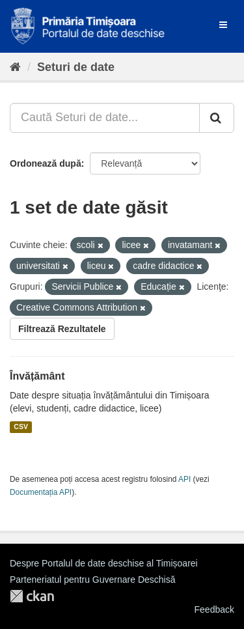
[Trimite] (216, 118)
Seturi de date (76, 67)
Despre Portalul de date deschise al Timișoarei (104, 563)
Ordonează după (45, 163)
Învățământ (37, 376)
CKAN (32, 596)
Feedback (214, 609)
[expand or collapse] (223, 25)
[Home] (15, 67)
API (184, 479)
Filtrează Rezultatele (62, 329)
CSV (21, 427)
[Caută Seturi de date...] (105, 118)
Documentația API (41, 492)
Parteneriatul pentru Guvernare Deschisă (92, 579)
